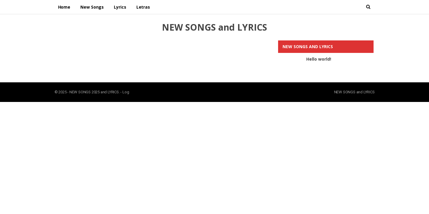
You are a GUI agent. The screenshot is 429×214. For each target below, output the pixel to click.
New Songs (92, 7)
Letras (143, 7)
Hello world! (318, 59)
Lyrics (120, 7)
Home (64, 7)
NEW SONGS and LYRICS (214, 27)
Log (125, 92)
